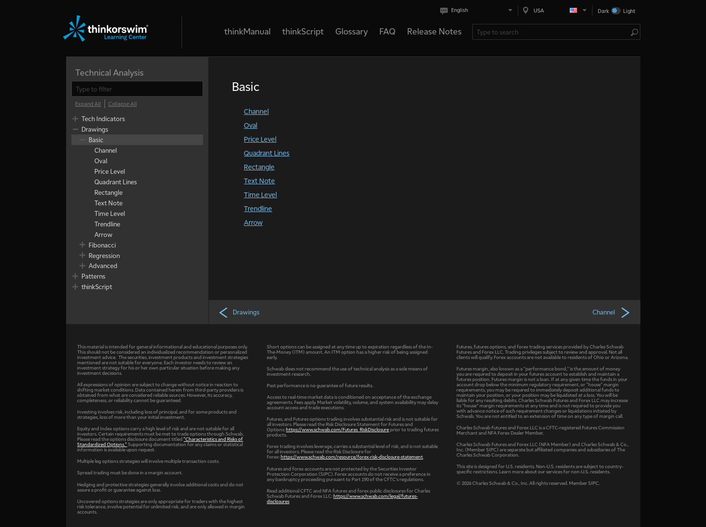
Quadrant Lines (266, 152)
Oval (250, 125)
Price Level (260, 139)
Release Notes (434, 30)
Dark (603, 10)
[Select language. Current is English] (478, 10)
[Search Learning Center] (551, 32)
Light (629, 10)
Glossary (351, 30)
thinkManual (247, 30)
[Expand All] (88, 104)
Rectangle (259, 166)
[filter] (137, 89)
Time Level (260, 194)
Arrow (253, 222)
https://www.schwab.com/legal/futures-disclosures (342, 498)
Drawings (239, 312)
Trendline (258, 208)
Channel (256, 111)
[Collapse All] (122, 104)
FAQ (387, 30)
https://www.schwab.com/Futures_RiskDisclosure (337, 429)
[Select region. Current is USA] (555, 10)
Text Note (259, 180)
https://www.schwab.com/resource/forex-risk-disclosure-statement (352, 456)
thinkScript (303, 30)
